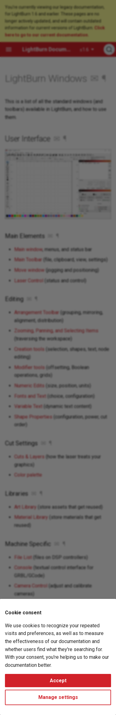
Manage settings (58, 697)
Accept (58, 680)
